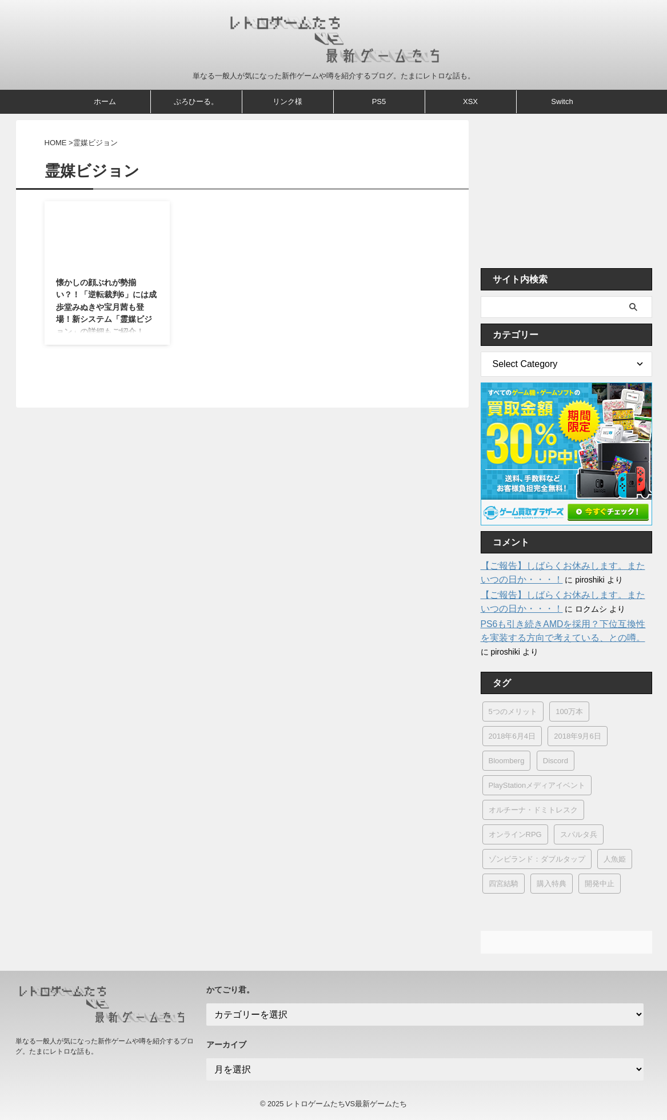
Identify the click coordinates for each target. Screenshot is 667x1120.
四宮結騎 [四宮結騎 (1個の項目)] (503, 883)
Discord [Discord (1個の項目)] (555, 760)
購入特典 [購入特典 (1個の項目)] (551, 883)
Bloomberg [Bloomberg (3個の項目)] (507, 760)
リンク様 (287, 101)
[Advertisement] (566, 190)
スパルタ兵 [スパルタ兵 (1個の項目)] (578, 834)
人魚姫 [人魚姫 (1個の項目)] (615, 859)
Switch (562, 101)
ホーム (105, 101)
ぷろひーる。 (196, 101)
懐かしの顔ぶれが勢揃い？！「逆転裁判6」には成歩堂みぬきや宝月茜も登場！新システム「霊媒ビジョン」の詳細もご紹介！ (106, 307)
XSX (470, 101)
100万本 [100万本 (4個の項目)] (569, 711)
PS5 (379, 101)
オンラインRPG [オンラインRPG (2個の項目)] (515, 834)
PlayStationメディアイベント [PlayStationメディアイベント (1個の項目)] (537, 785)
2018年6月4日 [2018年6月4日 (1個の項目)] (512, 736)
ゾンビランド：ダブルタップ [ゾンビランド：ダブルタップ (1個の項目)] (537, 859)
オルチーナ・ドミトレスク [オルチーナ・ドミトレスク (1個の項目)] (533, 810)
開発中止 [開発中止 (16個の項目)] (599, 883)
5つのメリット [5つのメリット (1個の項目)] (513, 711)
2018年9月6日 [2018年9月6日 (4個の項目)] (577, 736)
